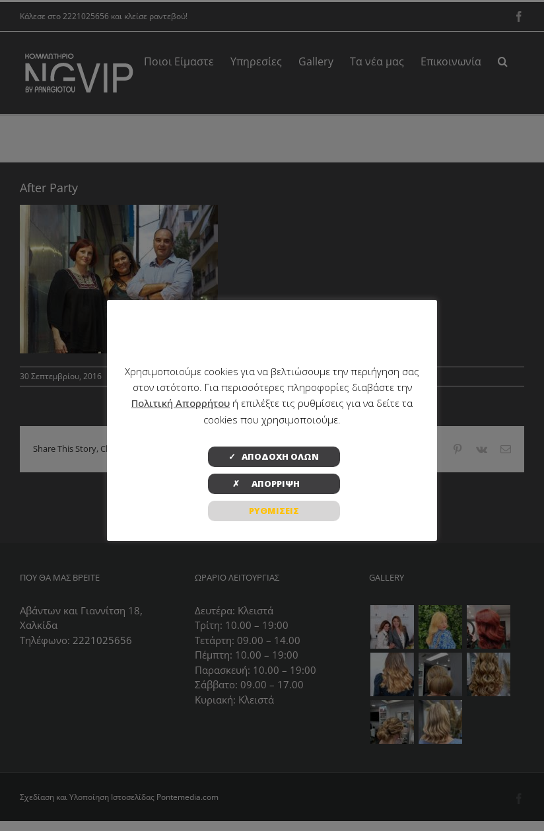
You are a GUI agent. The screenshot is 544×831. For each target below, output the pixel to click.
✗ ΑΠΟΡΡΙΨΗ (274, 483)
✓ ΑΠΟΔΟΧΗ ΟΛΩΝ (273, 456)
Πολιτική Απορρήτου (180, 403)
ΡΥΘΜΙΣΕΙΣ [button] (274, 511)
